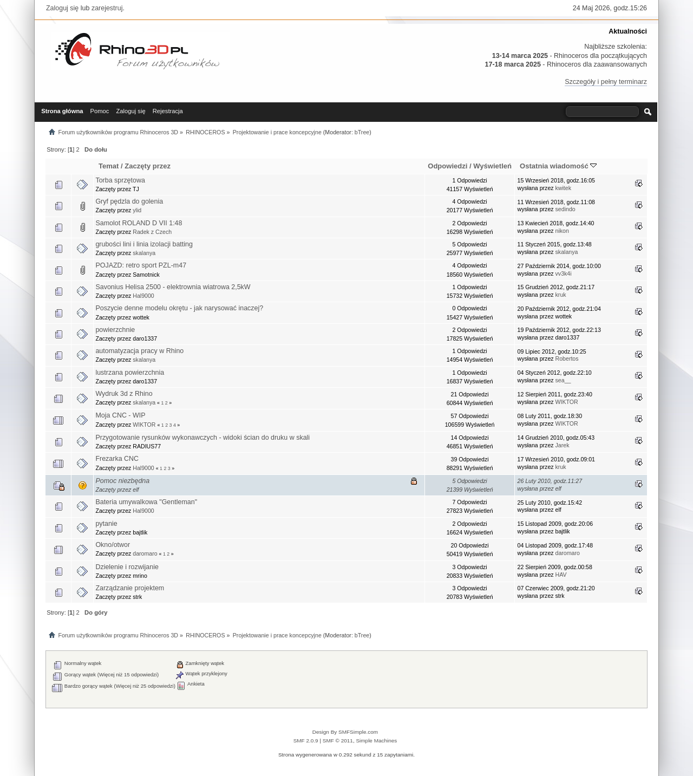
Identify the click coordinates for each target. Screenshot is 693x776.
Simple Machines (376, 741)
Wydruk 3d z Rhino (123, 393)
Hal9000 (143, 295)
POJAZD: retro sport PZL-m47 (140, 265)
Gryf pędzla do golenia (129, 201)
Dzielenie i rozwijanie (126, 567)
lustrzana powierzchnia (129, 372)
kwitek (563, 188)
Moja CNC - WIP (120, 415)
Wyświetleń (492, 166)
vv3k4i (563, 273)
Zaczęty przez (148, 166)
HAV (561, 574)
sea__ (563, 380)
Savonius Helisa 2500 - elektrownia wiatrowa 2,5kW (172, 287)
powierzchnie (115, 330)
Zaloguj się (62, 8)
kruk (560, 294)
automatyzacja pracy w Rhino (139, 351)
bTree (362, 132)
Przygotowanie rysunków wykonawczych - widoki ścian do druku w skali (202, 437)
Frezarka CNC (117, 458)
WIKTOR (566, 402)
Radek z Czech (152, 232)
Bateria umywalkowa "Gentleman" (146, 502)
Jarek (562, 445)
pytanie (106, 523)
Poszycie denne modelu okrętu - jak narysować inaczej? (179, 308)
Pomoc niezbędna (122, 481)
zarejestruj (107, 8)
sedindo (565, 209)
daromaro (145, 553)
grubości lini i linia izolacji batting (144, 244)
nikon (562, 230)
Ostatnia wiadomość (558, 166)
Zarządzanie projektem (129, 588)
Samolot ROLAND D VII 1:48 (138, 223)
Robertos (567, 358)
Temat (109, 166)
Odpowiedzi (447, 166)
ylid (137, 210)
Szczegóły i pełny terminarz (606, 82)
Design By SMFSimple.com (345, 732)
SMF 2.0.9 (305, 741)
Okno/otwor (112, 545)
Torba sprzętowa (120, 180)
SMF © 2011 (338, 741)
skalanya (144, 253)
